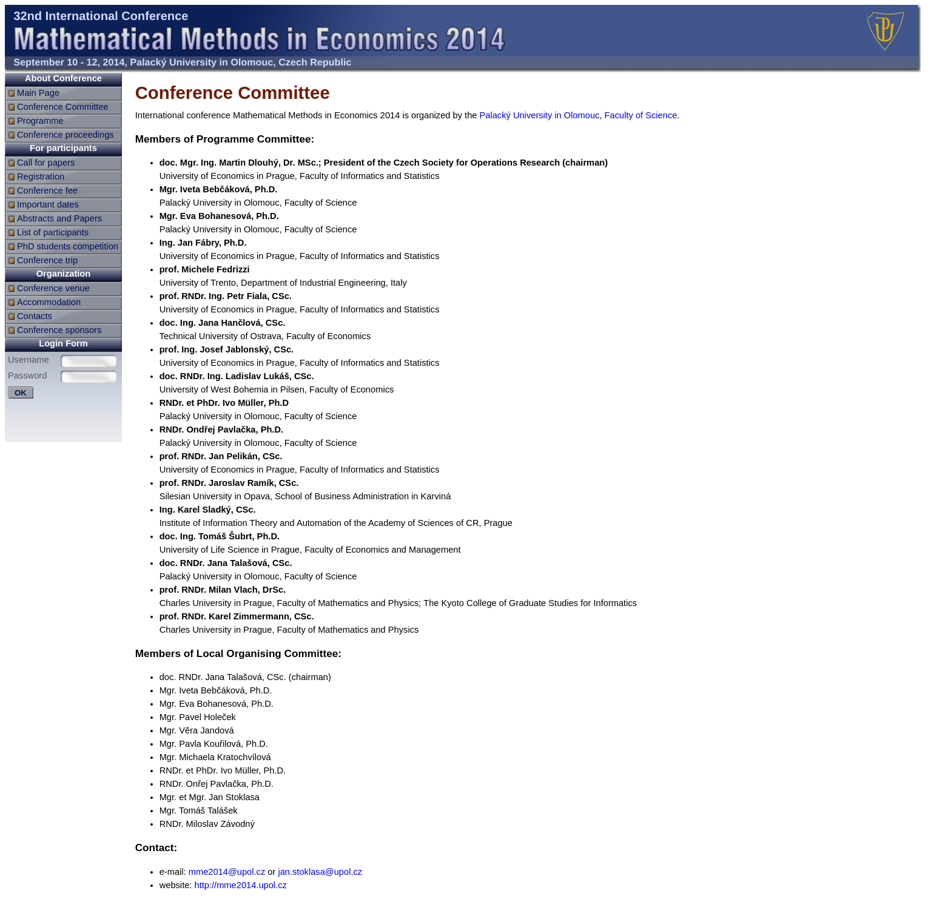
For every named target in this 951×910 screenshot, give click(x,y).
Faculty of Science (641, 115)
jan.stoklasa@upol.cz (320, 872)
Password (27, 375)
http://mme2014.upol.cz (241, 885)
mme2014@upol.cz (227, 872)
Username (28, 360)
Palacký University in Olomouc (540, 115)
